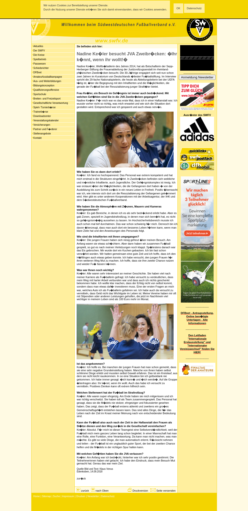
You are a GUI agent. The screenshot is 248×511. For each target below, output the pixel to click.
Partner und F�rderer (45, 129)
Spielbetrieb (39, 59)
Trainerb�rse (40, 111)
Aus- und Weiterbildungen (47, 81)
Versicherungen (41, 125)
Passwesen (39, 63)
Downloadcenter (42, 116)
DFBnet (37, 72)
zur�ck (81, 478)
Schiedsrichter (41, 68)
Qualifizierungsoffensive (46, 90)
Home (36, 496)
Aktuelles (38, 46)
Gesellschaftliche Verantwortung (50, 103)
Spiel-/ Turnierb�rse (44, 107)
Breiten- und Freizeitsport (47, 98)
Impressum (68, 496)
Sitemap (46, 496)
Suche (56, 496)
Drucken (80, 496)
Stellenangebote (42, 133)
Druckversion (140, 490)
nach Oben (102, 490)
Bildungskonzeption (44, 85)
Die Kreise (39, 55)
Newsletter (93, 496)
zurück (85, 490)
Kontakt (37, 138)
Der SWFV (39, 50)
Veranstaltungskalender (46, 120)
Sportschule (39, 94)
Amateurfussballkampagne (47, 76)
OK (178, 8)
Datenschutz (194, 8)
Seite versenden (166, 490)
